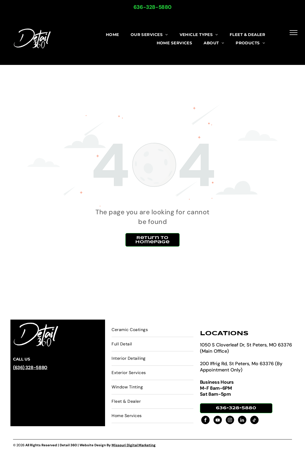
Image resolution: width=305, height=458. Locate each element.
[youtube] (218, 420)
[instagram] (230, 420)
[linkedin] (242, 420)
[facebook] (205, 420)
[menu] (293, 32)
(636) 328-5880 (30, 367)
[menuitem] (112, 34)
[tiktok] (254, 420)
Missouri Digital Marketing (134, 445)
